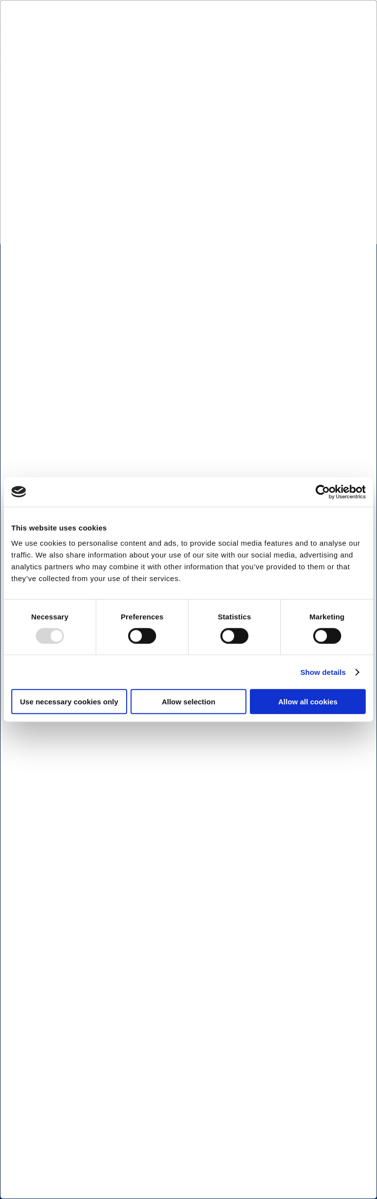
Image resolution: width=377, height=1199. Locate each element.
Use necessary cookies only (69, 701)
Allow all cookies (308, 701)
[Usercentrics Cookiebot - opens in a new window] (323, 491)
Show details (323, 672)
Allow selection (188, 701)
